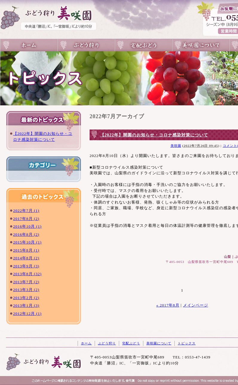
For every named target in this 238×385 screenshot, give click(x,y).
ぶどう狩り (86, 45)
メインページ (195, 305)
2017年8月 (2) (26, 218)
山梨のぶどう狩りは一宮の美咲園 (28, 45)
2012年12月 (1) (27, 313)
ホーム (86, 343)
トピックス (187, 343)
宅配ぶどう (143, 45)
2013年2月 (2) (26, 297)
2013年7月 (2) (26, 282)
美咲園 (176, 145)
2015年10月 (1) (27, 242)
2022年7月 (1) (26, 210)
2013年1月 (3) (26, 305)
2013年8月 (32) (27, 274)
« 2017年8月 (167, 305)
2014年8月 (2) (26, 258)
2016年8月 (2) (26, 234)
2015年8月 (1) (26, 250)
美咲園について (200, 45)
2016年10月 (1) (27, 226)
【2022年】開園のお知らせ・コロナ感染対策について (154, 135)
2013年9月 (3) (26, 266)
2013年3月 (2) (26, 289)
